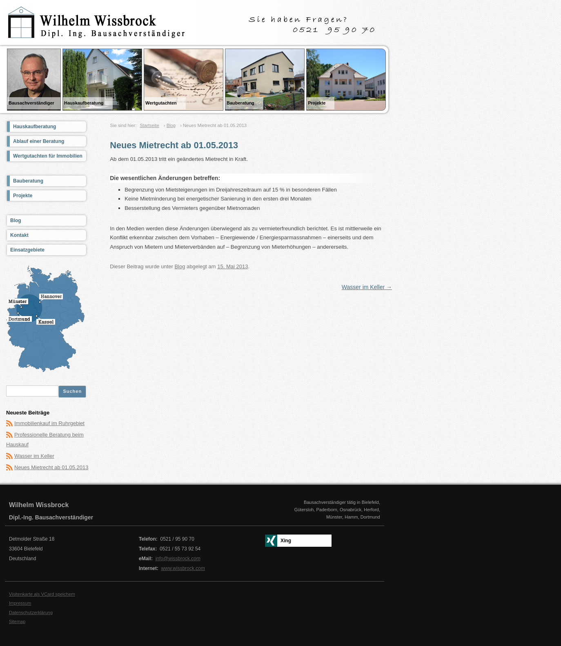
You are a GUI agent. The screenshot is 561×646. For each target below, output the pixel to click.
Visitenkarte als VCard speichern (42, 594)
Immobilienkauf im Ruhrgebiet (49, 423)
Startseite (149, 125)
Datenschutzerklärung (31, 612)
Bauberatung (28, 181)
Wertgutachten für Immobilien (47, 156)
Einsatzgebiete (27, 250)
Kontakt (19, 235)
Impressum (20, 603)
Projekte (22, 195)
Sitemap (17, 621)
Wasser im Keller (367, 287)
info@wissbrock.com (178, 558)
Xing (285, 541)
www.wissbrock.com (183, 568)
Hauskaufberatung (34, 126)
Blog (171, 125)
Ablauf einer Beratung (38, 141)
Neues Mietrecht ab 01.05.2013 (51, 467)
